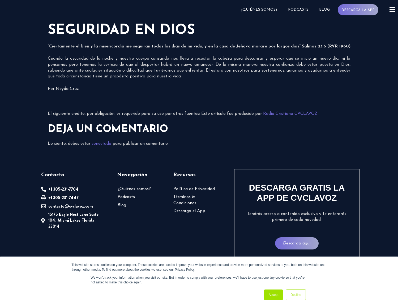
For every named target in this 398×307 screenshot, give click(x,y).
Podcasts (298, 10)
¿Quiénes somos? (259, 10)
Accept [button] (274, 295)
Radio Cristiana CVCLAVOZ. (290, 114)
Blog (324, 10)
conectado (101, 144)
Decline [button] (295, 295)
